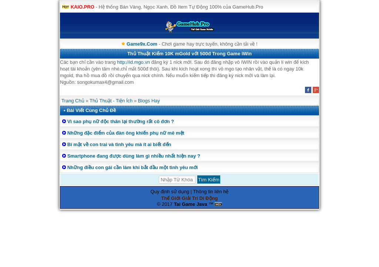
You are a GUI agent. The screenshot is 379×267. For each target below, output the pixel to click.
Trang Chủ (72, 100)
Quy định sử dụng (170, 191)
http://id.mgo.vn (133, 62)
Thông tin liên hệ (211, 191)
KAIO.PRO (82, 7)
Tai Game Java (190, 204)
